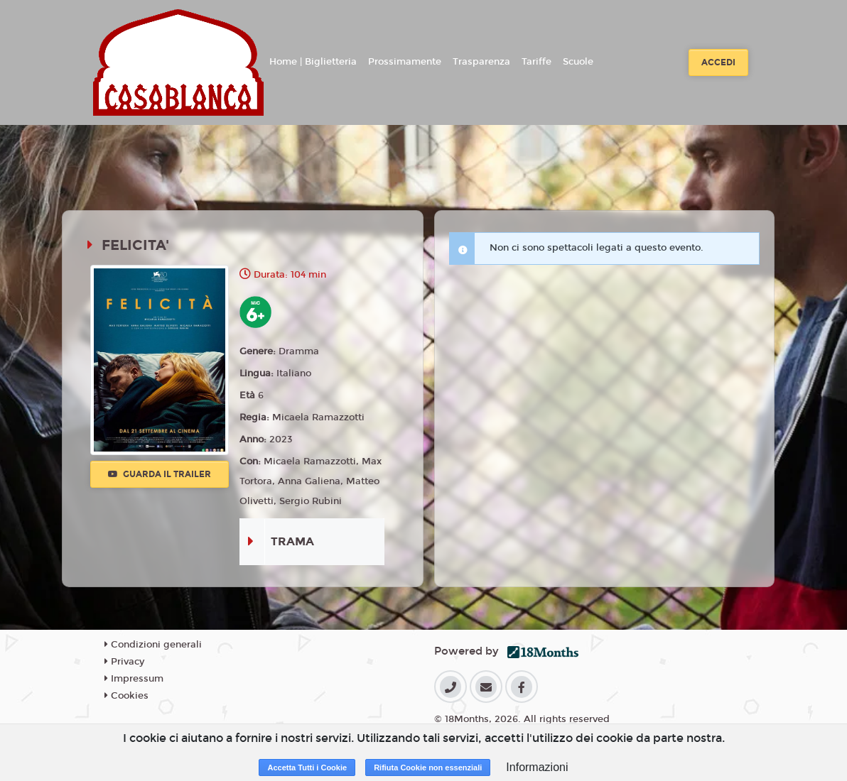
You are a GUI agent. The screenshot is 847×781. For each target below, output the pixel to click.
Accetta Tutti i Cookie (307, 767)
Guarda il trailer (159, 474)
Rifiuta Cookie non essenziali (428, 767)
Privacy (124, 661)
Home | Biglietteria (313, 61)
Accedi (718, 62)
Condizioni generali (153, 644)
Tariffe (536, 61)
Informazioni (537, 767)
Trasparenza (481, 61)
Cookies (126, 695)
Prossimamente (404, 61)
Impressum (133, 678)
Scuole (578, 61)
